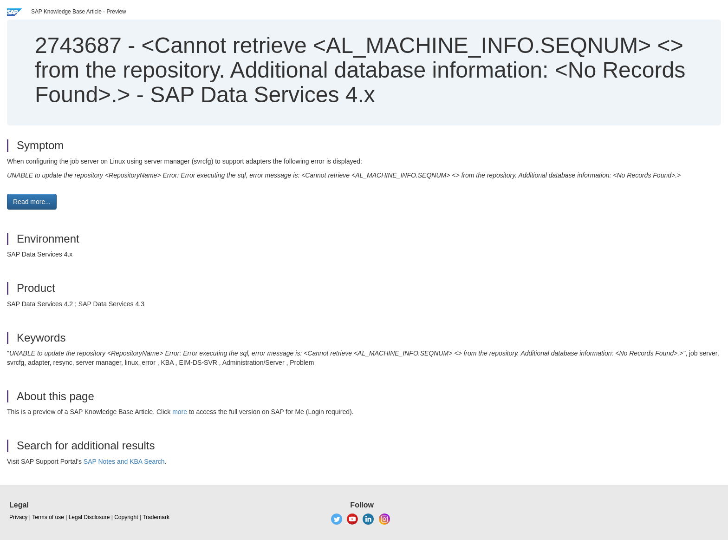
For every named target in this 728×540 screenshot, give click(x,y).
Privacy (18, 517)
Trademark (156, 517)
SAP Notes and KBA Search (124, 461)
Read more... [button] (32, 201)
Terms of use (48, 517)
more (179, 411)
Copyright (126, 517)
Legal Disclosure (89, 517)
